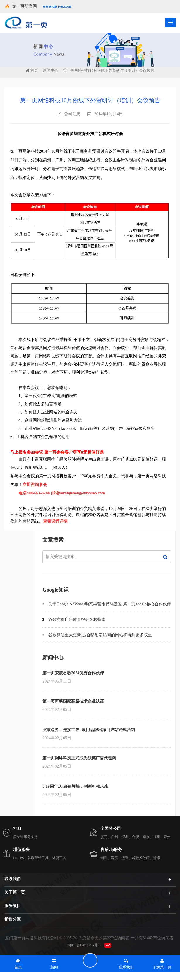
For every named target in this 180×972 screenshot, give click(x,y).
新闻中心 (50, 70)
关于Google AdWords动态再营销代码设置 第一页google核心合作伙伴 (109, 604)
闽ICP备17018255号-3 (83, 945)
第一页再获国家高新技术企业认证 (73, 701)
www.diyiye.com (57, 6)
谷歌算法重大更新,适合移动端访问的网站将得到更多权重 (100, 635)
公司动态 (72, 114)
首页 (32, 70)
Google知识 (55, 590)
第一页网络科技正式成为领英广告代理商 (79, 758)
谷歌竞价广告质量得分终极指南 (77, 619)
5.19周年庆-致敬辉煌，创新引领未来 (75, 786)
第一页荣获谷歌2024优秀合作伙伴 (73, 673)
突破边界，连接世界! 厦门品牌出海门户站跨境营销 (88, 730)
